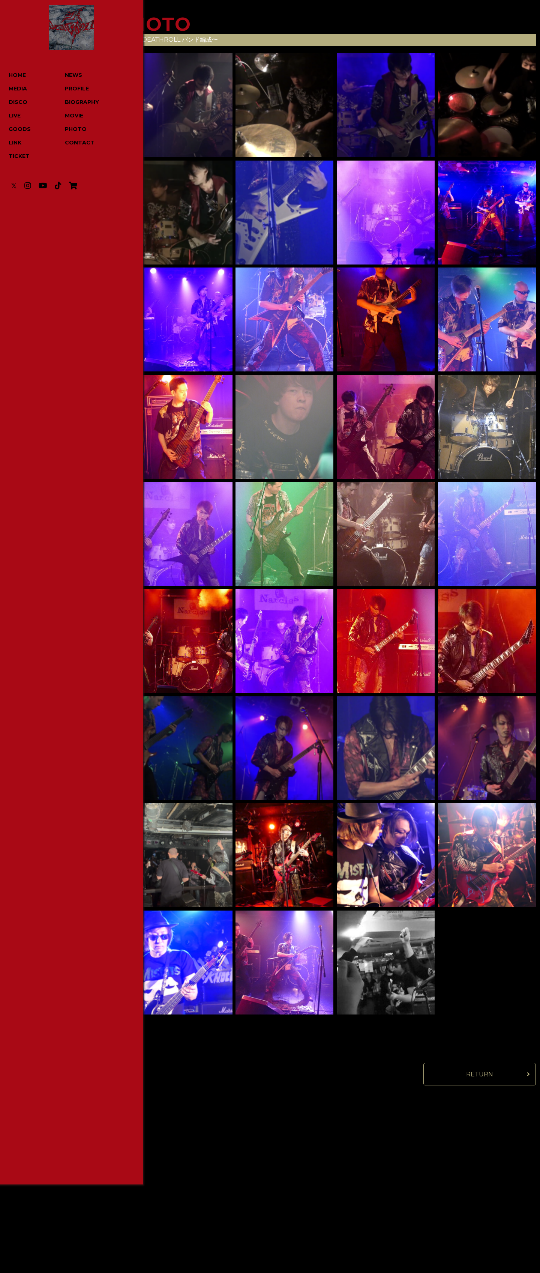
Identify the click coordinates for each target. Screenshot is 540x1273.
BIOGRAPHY (75, 102)
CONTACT (72, 143)
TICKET (19, 156)
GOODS (20, 129)
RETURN (479, 1074)
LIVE (15, 116)
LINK (15, 143)
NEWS (66, 75)
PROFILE (70, 89)
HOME (17, 75)
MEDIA (18, 89)
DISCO (18, 102)
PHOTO (69, 129)
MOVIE (67, 116)
